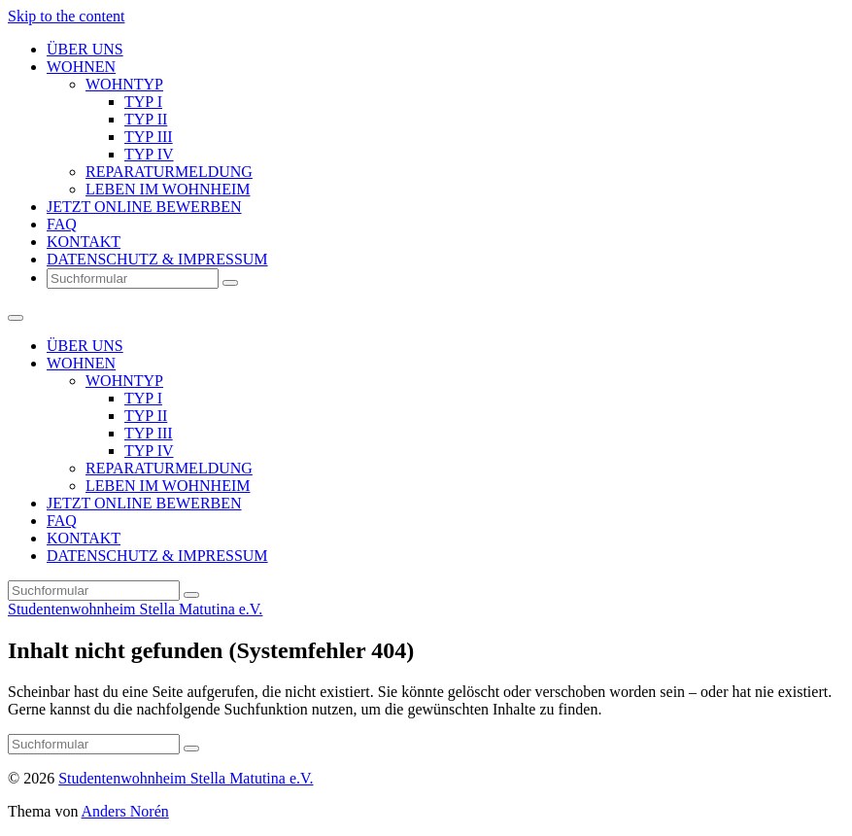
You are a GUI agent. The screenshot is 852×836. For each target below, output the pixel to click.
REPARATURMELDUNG (169, 171)
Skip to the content (66, 16)
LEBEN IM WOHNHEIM (167, 189)
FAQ (62, 224)
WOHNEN (81, 66)
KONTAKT (83, 241)
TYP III (148, 136)
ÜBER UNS (85, 49)
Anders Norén (125, 811)
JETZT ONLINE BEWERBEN (144, 206)
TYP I (143, 101)
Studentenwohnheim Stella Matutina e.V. (135, 609)
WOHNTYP (124, 84)
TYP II (145, 119)
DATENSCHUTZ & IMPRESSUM (157, 259)
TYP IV (149, 154)
